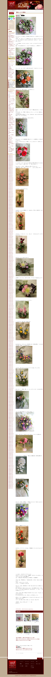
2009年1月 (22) (10, 432)
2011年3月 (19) (10, 397)
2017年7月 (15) (10, 296)
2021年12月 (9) (10, 225)
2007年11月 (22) (10, 450)
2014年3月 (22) (10, 349)
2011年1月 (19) (10, 400)
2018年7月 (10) (10, 280)
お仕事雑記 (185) (11, 118)
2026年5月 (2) (10, 155)
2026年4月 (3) (10, 156)
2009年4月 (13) (10, 428)
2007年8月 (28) (10, 454)
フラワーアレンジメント (11, 93)
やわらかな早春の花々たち (11, 55)
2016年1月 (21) (10, 320)
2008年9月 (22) (10, 437)
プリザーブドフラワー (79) (11, 101)
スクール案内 (11, 73)
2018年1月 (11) (10, 288)
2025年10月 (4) (10, 164)
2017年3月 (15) (10, 301)
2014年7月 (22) (10, 344)
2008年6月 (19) (10, 441)
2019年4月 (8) (10, 268)
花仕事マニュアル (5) (11, 133)
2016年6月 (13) (10, 313)
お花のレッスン (21, 14)
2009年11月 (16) (10, 418)
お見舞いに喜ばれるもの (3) (11, 125)
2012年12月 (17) (10, 369)
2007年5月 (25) (10, 458)
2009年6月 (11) (10, 425)
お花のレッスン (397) (10, 105)
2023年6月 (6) (10, 201)
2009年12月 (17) (10, 417)
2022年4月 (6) (10, 220)
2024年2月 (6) (10, 191)
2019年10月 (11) (10, 260)
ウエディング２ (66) (11, 99)
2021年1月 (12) (10, 240)
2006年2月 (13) (10, 478)
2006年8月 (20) (10, 470)
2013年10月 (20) (10, 356)
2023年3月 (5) (10, 205)
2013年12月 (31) (10, 353)
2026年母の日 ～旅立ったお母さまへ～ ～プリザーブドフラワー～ (11, 45)
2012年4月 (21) (10, 380)
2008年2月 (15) (10, 446)
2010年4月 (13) (10, 412)
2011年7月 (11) (10, 392)
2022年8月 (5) (10, 215)
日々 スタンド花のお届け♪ (20, 653)
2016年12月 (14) (10, 305)
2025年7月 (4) (10, 168)
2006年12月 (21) (10, 465)
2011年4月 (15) (10, 396)
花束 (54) (9, 147)
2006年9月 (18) (10, 469)
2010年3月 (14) (10, 413)
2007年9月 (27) (10, 453)
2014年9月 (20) (10, 341)
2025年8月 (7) (10, 167)
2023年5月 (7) (10, 203)
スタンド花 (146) (11, 103)
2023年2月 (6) (10, 207)
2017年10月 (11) (10, 292)
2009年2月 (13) (10, 430)
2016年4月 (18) (10, 316)
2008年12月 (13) (10, 433)
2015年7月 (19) (10, 328)
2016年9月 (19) (10, 309)
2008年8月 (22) (10, 438)
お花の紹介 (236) (11, 109)
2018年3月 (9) (10, 285)
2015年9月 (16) (10, 325)
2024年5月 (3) (10, 187)
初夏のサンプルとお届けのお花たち (11, 41)
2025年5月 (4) (10, 171)
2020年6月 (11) (10, 249)
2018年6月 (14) (10, 281)
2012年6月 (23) (10, 377)
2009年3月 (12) (10, 429)
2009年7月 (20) (10, 424)
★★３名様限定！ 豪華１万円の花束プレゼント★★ (25, 637)
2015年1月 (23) (10, 336)
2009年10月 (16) (10, 420)
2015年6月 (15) (10, 329)
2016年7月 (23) (10, 312)
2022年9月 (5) (10, 213)
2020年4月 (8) (10, 252)
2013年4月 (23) (10, 364)
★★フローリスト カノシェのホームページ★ (24, 649)
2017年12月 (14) (10, 289)
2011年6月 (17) (10, 393)
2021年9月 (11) (10, 229)
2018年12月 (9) (10, 273)
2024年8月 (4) (10, 183)
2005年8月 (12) (10, 486)
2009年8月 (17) (10, 422)
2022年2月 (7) (10, 223)
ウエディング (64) (11, 98)
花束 (36, 661)
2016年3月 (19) (10, 317)
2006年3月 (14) (10, 477)
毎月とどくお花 (11, 72)
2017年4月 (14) (10, 300)
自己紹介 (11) (10, 91)
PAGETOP (40, 658)
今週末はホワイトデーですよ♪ (11, 51)
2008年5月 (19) (10, 442)
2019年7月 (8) (10, 264)
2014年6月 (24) (10, 345)
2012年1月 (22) (10, 384)
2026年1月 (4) (10, 160)
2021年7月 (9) (10, 232)
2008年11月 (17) (10, 434)
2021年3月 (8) (10, 237)
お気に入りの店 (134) (10, 112)
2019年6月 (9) (10, 265)
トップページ (21, 661)
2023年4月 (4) (10, 204)
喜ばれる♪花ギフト (40, 653)
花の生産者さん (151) (10, 128)
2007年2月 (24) (10, 462)
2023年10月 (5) (10, 196)
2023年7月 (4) (10, 200)
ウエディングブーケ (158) (11, 96)
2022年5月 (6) (10, 219)
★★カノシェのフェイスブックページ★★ (23, 640)
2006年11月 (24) (10, 466)
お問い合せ (11, 76)
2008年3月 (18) (10, 445)
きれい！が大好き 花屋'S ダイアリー (24, 675)
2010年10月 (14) (10, 404)
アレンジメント (11, 64)
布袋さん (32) (10, 138)
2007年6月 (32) (10, 457)
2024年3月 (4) (10, 189)
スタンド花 (11, 65)
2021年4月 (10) (10, 236)
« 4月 (9, 29)
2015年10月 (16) (10, 324)
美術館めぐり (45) (11, 108)
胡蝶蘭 (10, 68)
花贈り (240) (10, 114)
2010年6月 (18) (10, 409)
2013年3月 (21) (10, 365)
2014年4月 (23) (10, 348)
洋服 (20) (9, 115)
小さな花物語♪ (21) (11, 148)
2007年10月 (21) (10, 452)
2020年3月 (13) (10, 253)
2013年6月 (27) (10, 361)
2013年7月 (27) (10, 360)
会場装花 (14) (10, 142)
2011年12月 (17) (10, 385)
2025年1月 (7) (10, 176)
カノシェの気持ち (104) (11, 135)
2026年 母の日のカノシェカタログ (11, 49)
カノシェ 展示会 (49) (11, 131)
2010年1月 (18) (10, 416)
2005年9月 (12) (10, 485)
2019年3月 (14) (10, 269)
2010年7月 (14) (10, 408)
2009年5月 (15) (10, 426)
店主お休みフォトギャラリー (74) (11, 123)
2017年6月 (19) (10, 297)
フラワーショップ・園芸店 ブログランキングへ (24, 648)
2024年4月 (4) (10, 188)
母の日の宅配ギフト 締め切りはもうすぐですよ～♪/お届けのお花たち (11, 37)
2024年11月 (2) (10, 179)
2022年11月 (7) (10, 211)
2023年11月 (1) (10, 195)
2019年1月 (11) (10, 272)
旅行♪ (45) (9, 139)
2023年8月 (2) (10, 199)
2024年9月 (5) (10, 181)
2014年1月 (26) (10, 352)
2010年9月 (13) (10, 405)
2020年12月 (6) (10, 241)
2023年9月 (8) (10, 197)
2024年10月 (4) (10, 180)
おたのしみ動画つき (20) (11, 144)
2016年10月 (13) (10, 308)
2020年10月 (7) (10, 244)
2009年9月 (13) (10, 421)
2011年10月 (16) (10, 388)
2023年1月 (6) (10, 208)
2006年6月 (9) (10, 473)
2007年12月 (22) (10, 449)
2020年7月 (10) (10, 248)
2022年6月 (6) (10, 217)
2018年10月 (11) (10, 276)
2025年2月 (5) (10, 175)
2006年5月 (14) (10, 474)
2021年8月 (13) (10, 231)
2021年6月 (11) (10, 233)
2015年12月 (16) (10, 321)
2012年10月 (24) (10, 372)
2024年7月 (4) (10, 184)
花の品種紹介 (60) (11, 110)
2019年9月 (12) (10, 261)
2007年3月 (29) (10, 461)
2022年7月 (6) (10, 216)
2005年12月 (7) (10, 481)
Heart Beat (10, 39)
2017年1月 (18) (10, 304)
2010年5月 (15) (10, 410)
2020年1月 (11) (10, 256)
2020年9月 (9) (10, 245)
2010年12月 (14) (10, 401)
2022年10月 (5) (10, 212)
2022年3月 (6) (10, 221)
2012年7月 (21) (10, 376)
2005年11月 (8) (10, 482)
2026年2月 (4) (10, 159)
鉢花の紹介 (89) (10, 119)
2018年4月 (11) (10, 284)
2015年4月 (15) (10, 332)
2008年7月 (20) (10, 440)
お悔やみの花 (11, 69)
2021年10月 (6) (10, 228)
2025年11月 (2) (10, 163)
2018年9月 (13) (10, 277)
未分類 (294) (10, 151)
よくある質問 (11, 77)
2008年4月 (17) (10, 444)
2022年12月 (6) (10, 209)
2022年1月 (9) (10, 224)
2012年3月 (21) (10, 381)
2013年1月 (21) (10, 368)
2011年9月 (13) (10, 389)
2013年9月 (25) (10, 357)
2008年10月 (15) (10, 436)
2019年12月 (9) (10, 257)
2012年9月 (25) (10, 373)
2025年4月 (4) (10, 172)
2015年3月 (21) (10, 333)
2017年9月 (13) (10, 293)
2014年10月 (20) (10, 340)
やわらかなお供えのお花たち (11, 34)
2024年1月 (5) (10, 192)
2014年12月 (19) (10, 337)
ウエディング (32, 663)
